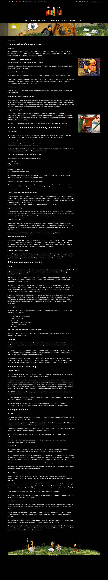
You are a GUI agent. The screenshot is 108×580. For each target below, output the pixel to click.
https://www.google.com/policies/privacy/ (28, 468)
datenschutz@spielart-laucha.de (20, 171)
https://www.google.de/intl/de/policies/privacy (23, 442)
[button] (80, 20)
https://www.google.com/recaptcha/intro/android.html (54, 405)
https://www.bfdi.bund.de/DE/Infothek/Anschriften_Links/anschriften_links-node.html (33, 204)
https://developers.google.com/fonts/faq (53, 466)
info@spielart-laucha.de (95, 1)
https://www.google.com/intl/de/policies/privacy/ (24, 405)
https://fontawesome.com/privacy (25, 497)
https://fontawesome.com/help (47, 495)
